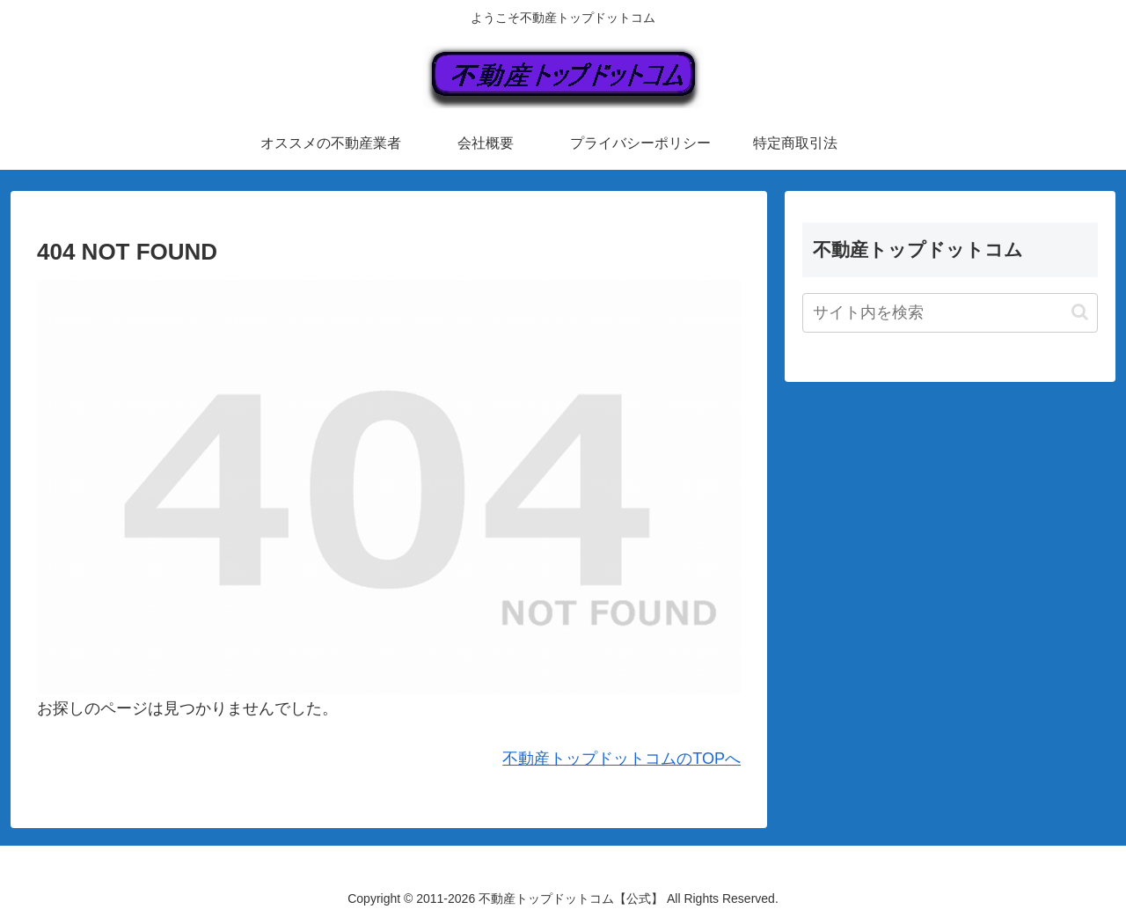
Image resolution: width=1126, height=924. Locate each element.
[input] (950, 313)
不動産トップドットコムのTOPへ (621, 758)
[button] (1079, 312)
